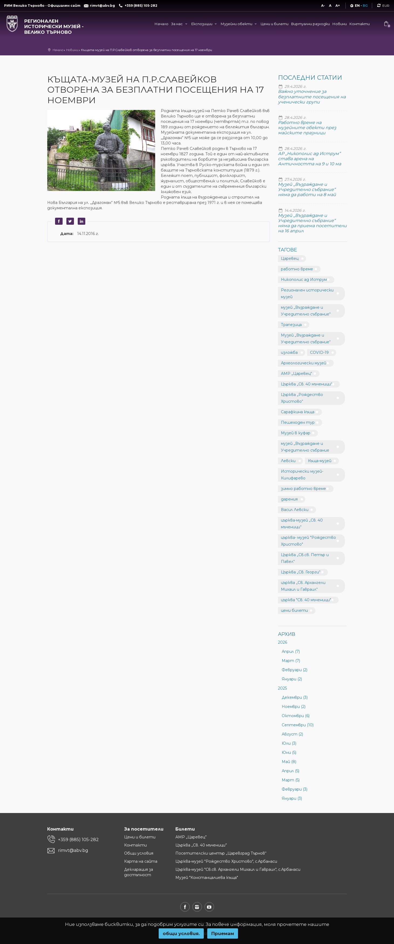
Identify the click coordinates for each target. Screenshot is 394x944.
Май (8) (289, 761)
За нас (179, 24)
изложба (289, 352)
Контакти (359, 24)
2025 (282, 688)
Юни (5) (289, 752)
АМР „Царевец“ (296, 373)
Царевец (289, 258)
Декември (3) (295, 697)
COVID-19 (319, 352)
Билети (185, 829)
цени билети (294, 610)
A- (323, 6)
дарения (289, 499)
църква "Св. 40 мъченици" (306, 599)
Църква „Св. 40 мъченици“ (306, 384)
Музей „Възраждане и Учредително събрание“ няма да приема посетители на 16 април (312, 223)
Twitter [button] (69, 221)
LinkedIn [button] (80, 221)
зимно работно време (303, 488)
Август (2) (292, 734)
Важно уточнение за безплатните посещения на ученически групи (312, 96)
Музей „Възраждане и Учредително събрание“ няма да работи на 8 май (307, 189)
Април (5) (290, 770)
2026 (282, 642)
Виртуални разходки (310, 24)
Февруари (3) (294, 789)
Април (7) (291, 651)
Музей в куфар (295, 433)
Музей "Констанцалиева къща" (206, 877)
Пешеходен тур (298, 422)
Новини (339, 24)
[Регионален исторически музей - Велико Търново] (49, 25)
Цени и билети (274, 24)
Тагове (287, 250)
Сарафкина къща (297, 411)
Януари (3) (292, 798)
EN (357, 6)
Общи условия (138, 853)
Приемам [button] (222, 933)
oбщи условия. (181, 933)
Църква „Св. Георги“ (300, 572)
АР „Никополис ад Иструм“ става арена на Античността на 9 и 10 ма (309, 158)
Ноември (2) (293, 706)
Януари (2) (292, 679)
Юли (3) (289, 743)
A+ (337, 6)
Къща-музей (319, 460)
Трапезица (291, 324)
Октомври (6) (296, 715)
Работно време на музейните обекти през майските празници (307, 127)
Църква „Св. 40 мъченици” (201, 845)
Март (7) (291, 660)
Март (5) (291, 780)
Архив (286, 634)
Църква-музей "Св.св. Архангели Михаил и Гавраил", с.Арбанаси (237, 869)
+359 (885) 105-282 (78, 839)
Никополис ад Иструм (304, 279)
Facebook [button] (58, 221)
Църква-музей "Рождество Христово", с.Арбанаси (226, 861)
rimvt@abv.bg (73, 850)
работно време (297, 269)
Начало (161, 24)
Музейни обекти (239, 24)
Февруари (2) (294, 669)
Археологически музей (303, 363)
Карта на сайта (140, 861)
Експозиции (204, 24)
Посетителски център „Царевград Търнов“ (220, 853)
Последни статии (310, 77)
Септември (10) (298, 725)
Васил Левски (294, 509)
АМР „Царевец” (191, 837)
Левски (288, 460)
